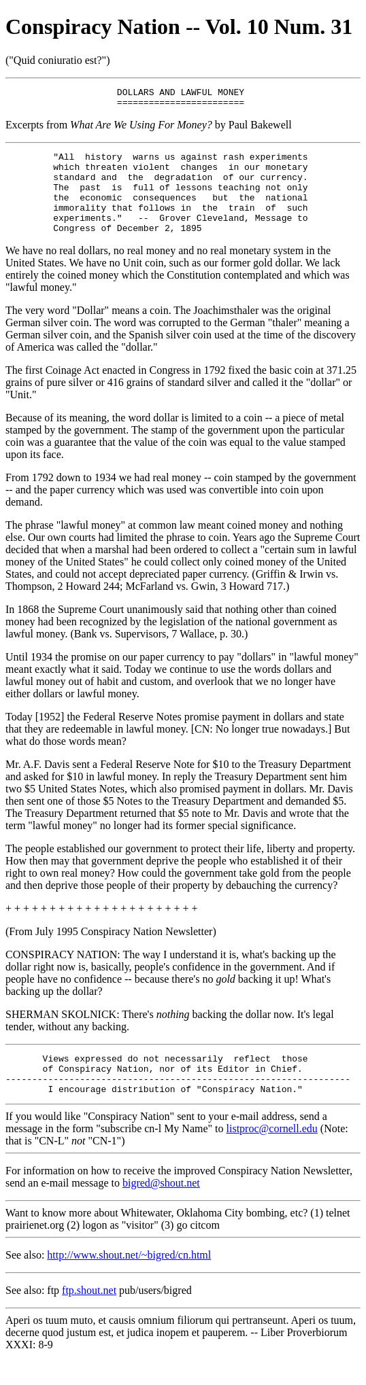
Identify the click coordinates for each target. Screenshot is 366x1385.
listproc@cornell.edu (272, 1157)
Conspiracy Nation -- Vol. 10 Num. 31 (178, 26)
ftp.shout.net (89, 1319)
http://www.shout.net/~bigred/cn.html (129, 1283)
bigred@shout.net (161, 1211)
